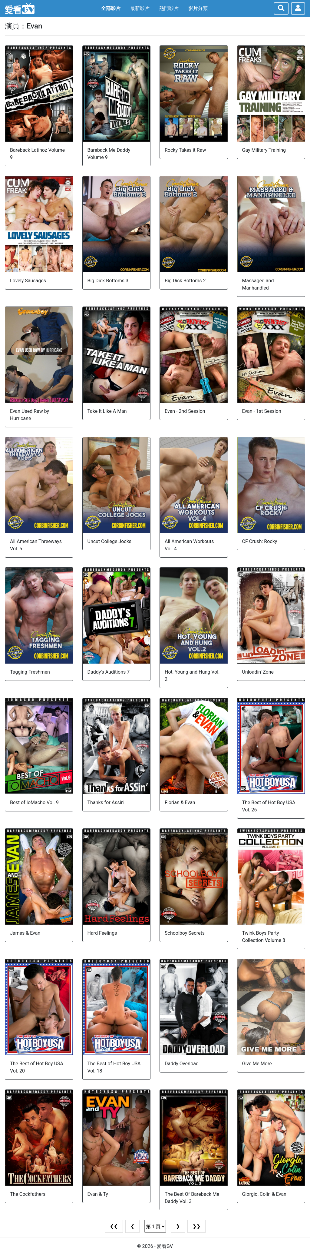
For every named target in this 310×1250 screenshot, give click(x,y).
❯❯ (196, 1226)
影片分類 (198, 8)
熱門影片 (169, 8)
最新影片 (140, 8)
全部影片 (110, 8)
